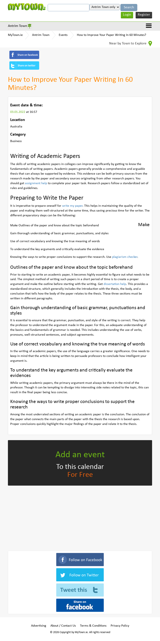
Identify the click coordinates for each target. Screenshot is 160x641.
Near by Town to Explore (130, 43)
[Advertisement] (80, 517)
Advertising (38, 625)
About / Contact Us (63, 625)
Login (127, 15)
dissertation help (115, 284)
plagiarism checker (124, 257)
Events (63, 35)
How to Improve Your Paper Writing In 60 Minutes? (111, 35)
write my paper (72, 206)
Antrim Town (17, 26)
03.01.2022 (18, 112)
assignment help (36, 183)
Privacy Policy (120, 625)
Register (144, 15)
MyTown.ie (15, 35)
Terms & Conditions (93, 625)
